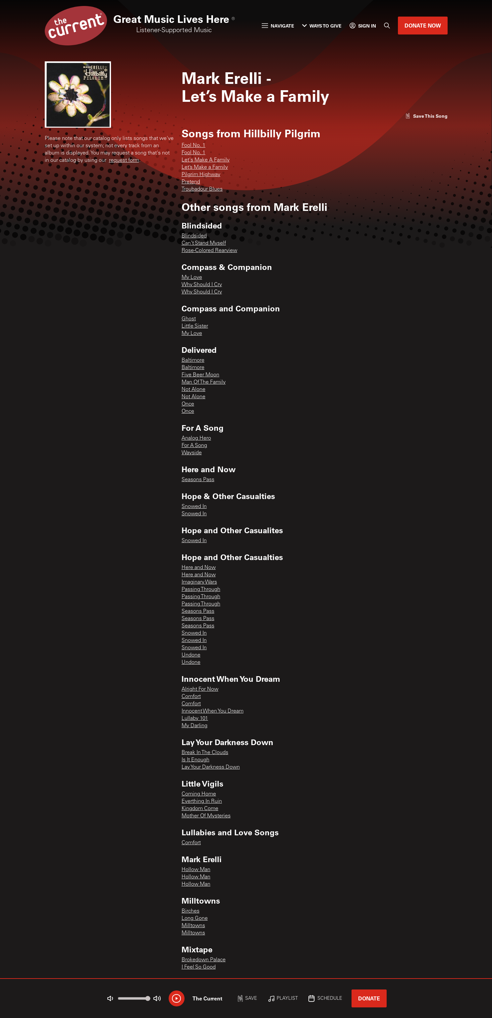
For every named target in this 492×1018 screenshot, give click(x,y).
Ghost (189, 319)
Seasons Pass (198, 479)
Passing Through (201, 589)
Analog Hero (196, 438)
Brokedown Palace (204, 960)
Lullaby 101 (195, 718)
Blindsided (194, 236)
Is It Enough (195, 760)
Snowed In (194, 506)
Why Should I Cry (202, 284)
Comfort (191, 696)
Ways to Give (322, 26)
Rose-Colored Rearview (209, 250)
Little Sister (195, 326)
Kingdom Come (200, 808)
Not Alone (193, 389)
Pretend (191, 182)
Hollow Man (196, 869)
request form (124, 160)
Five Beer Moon (200, 375)
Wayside (192, 453)
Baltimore (193, 360)
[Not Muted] (110, 998)
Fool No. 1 (193, 145)
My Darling (194, 726)
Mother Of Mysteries (206, 816)
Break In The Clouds (205, 752)
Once (188, 404)
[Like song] (426, 116)
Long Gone (195, 918)
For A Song (194, 445)
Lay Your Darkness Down (211, 767)
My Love (192, 277)
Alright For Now (200, 689)
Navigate (278, 26)
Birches (190, 911)
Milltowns (193, 925)
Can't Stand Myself (204, 243)
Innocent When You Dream (213, 711)
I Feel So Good (199, 967)
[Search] (387, 25)
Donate (369, 998)
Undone (191, 655)
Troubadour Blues (202, 189)
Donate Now (423, 25)
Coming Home (199, 794)
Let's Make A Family (206, 160)
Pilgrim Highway (201, 174)
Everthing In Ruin (202, 801)
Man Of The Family (204, 382)
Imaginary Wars (199, 582)
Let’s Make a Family (205, 167)
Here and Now (199, 567)
